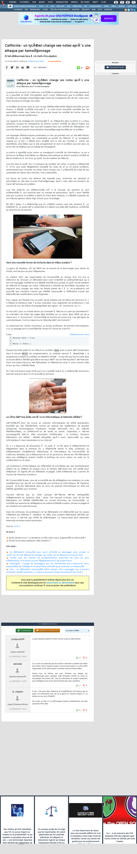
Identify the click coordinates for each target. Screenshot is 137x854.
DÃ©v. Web (77, 6)
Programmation (95, 6)
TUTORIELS (18, 10)
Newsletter (62, 2)
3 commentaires (54, 61)
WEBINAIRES (35, 10)
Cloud (41, 6)
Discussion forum (115, 67)
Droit (95, 2)
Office (113, 6)
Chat (50, 2)
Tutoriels (24, 2)
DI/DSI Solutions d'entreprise (25, 6)
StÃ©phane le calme (35, 61)
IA (47, 6)
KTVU (17, 526)
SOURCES (75, 10)
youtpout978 (17, 639)
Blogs (42, 2)
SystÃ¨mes (131, 6)
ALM (52, 6)
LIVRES (45, 10)
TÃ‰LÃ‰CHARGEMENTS (60, 10)
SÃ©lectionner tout (79, 334)
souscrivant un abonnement (60, 583)
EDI (85, 6)
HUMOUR (108, 10)
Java (68, 6)
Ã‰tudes (85, 2)
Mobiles (122, 6)
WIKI (94, 10)
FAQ (34, 2)
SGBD (106, 6)
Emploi (74, 2)
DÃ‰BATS (86, 10)
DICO (100, 10)
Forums (13, 2)
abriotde (17, 664)
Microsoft (60, 6)
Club (103, 2)
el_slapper (17, 691)
